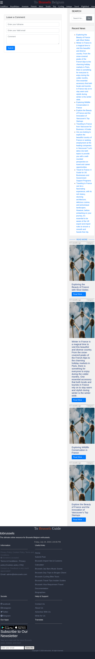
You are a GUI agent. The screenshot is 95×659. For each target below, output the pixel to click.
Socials (4, 596)
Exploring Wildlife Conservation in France (83, 105)
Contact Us (40, 604)
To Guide (47, 528)
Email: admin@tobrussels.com (14, 574)
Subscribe (29, 648)
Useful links (40, 545)
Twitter (4, 612)
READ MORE (81, 239)
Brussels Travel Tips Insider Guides (50, 580)
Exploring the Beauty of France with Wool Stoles (83, 37)
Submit (10, 48)
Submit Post (40, 557)
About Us (39, 608)
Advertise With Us (43, 612)
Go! (89, 18)
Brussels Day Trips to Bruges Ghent (50, 573)
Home (37, 553)
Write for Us (40, 616)
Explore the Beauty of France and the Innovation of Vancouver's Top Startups (84, 115)
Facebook (5, 604)
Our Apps (5, 620)
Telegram (6, 616)
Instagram (6, 608)
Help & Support (41, 596)
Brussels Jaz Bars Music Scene (48, 569)
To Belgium (49, 2)
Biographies (40, 592)
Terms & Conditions (9, 561)
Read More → (78, 294)
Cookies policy (12, 565)
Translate (39, 620)
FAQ (22, 565)
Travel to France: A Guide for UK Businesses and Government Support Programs (83, 175)
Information (5, 545)
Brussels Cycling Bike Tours (47, 576)
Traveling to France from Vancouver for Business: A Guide (84, 126)
